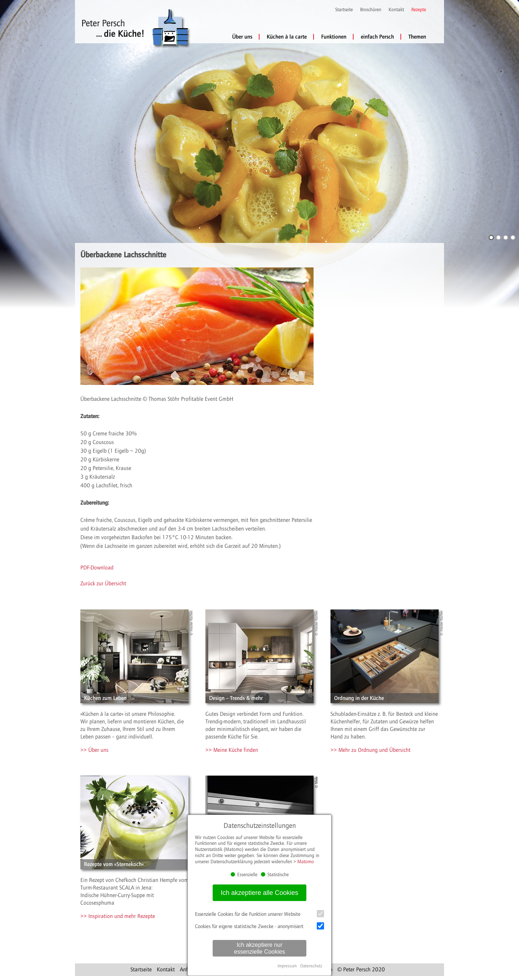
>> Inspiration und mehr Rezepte (117, 916)
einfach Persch (377, 37)
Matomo (305, 862)
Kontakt (396, 10)
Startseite (344, 10)
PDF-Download (97, 567)
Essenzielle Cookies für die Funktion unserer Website (259, 913)
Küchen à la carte (287, 37)
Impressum (287, 965)
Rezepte (418, 10)
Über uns (242, 37)
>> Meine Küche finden (231, 750)
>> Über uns (94, 750)
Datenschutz (311, 965)
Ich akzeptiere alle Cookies (259, 892)
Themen (417, 37)
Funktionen (333, 37)
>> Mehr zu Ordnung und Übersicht (371, 750)
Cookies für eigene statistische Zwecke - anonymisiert (259, 926)
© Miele (316, 782)
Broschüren (370, 10)
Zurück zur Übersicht (103, 583)
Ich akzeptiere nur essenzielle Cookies (259, 948)
